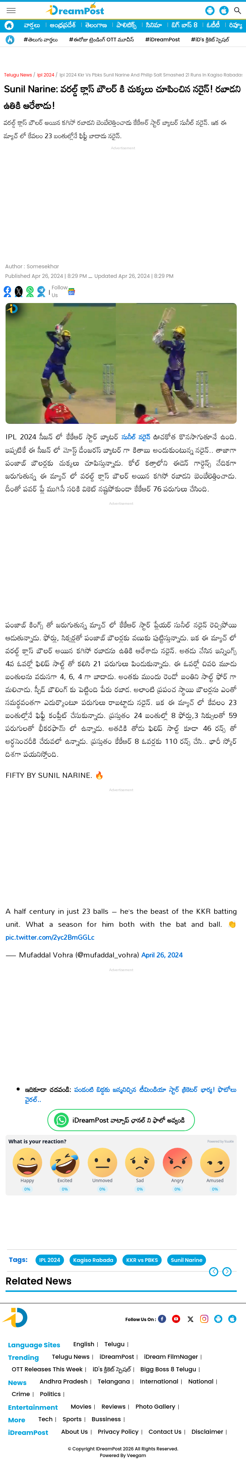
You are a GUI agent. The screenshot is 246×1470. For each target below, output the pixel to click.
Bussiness (106, 1419)
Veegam (136, 1455)
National (200, 1381)
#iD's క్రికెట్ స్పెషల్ (210, 39)
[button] (227, 1271)
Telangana (114, 1381)
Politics (50, 1394)
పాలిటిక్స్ (127, 24)
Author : (32, 266)
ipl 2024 (45, 75)
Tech (45, 1419)
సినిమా (154, 24)
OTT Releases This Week (47, 1369)
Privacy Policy (118, 1432)
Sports (72, 1419)
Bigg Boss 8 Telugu (168, 1369)
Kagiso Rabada (93, 1260)
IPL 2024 (49, 1260)
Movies (81, 1407)
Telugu (114, 1344)
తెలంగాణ (96, 24)
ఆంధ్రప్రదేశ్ (63, 24)
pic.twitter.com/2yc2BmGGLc (50, 937)
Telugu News (18, 75)
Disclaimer (207, 1432)
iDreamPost (117, 1357)
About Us (74, 1432)
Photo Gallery (155, 1407)
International (159, 1381)
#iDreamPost (162, 39)
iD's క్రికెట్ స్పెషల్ (111, 1369)
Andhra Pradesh (64, 1381)
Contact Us (165, 1432)
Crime (21, 1394)
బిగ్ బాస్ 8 (184, 24)
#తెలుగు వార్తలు (41, 39)
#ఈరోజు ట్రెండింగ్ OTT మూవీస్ (101, 39)
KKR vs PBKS (142, 1260)
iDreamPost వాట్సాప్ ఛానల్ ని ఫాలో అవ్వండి (129, 1120)
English (83, 1344)
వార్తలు (32, 24)
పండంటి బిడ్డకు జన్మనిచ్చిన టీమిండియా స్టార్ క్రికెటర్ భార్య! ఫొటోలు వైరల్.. (131, 1094)
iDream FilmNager (171, 1357)
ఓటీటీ (213, 24)
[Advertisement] (123, 203)
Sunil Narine (186, 1260)
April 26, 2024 (161, 955)
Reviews (113, 1407)
